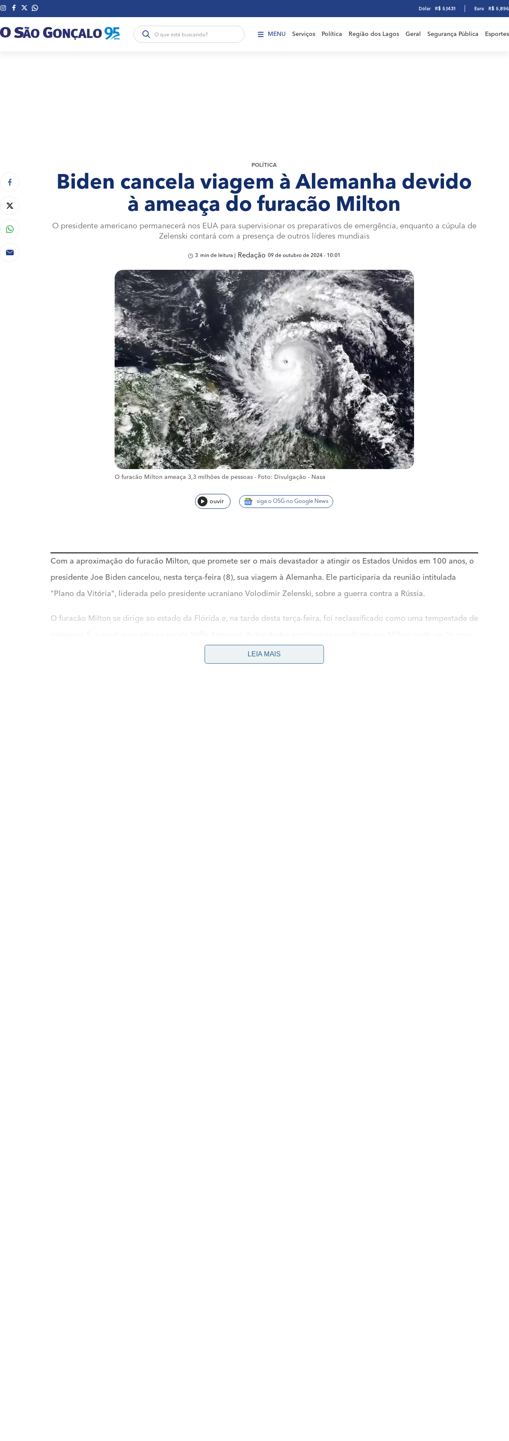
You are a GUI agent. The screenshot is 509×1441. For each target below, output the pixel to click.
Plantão (219, 735)
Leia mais (264, 654)
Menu (272, 34)
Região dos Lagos (374, 34)
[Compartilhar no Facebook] (9, 182)
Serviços (303, 34)
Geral (413, 34)
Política (332, 34)
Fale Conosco (409, 769)
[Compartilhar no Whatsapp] (9, 229)
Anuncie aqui (480, 735)
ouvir (211, 501)
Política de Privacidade (460, 769)
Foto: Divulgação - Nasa (292, 477)
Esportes (497, 34)
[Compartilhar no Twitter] (9, 205)
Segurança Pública (453, 34)
